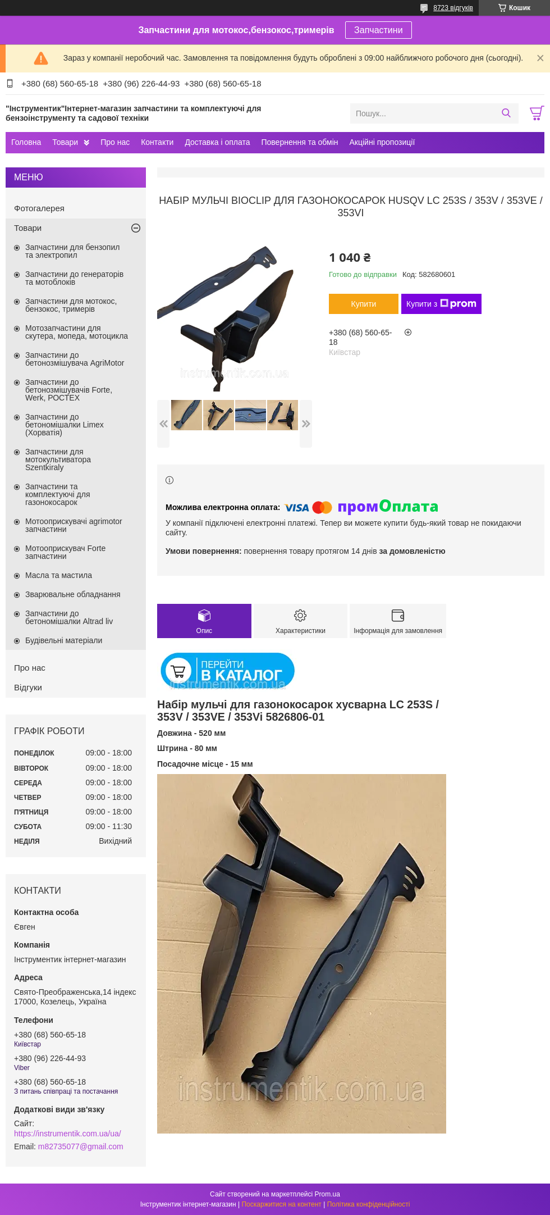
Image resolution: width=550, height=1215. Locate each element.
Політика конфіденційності (368, 1204)
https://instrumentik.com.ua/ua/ (67, 1133)
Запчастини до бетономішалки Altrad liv (69, 617)
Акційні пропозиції (382, 142)
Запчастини (378, 30)
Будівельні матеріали (63, 640)
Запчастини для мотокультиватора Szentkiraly (58, 459)
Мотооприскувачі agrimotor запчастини (73, 525)
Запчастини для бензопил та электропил (72, 251)
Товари (65, 142)
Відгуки (28, 687)
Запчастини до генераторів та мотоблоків (74, 278)
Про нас (115, 142)
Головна (26, 142)
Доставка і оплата (217, 142)
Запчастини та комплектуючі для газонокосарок (57, 494)
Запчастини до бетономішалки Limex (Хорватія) (64, 424)
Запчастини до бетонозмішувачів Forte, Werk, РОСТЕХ (68, 389)
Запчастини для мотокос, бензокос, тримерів (71, 305)
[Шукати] (506, 113)
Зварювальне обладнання (73, 594)
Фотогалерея (39, 208)
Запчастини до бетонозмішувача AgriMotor (74, 359)
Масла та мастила (58, 575)
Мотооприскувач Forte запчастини (65, 552)
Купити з (441, 304)
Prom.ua (327, 1194)
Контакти (157, 142)
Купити (364, 303)
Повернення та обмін (299, 142)
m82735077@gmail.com (80, 1146)
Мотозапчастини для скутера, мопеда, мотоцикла (76, 332)
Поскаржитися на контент (281, 1204)
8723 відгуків (453, 8)
